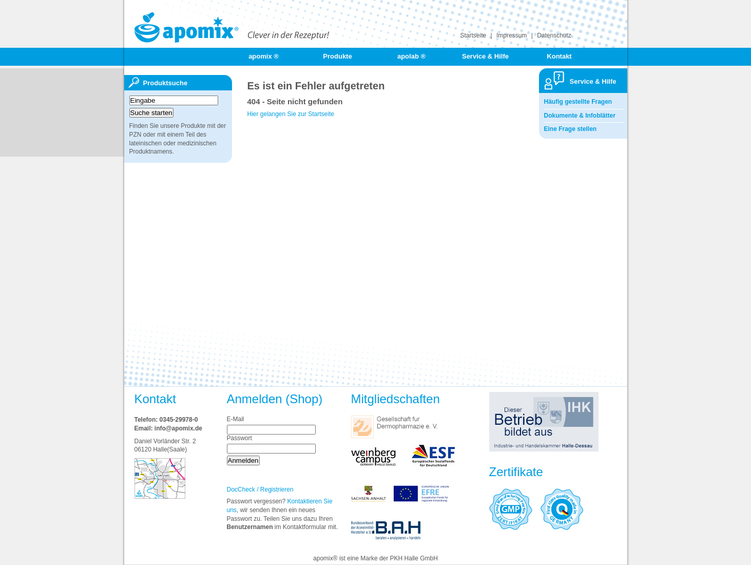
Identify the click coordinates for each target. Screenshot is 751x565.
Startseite (473, 35)
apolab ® (411, 56)
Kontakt (559, 56)
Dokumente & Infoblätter (579, 115)
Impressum (511, 35)
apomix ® (263, 56)
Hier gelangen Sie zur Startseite (290, 114)
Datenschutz (554, 35)
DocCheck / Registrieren (260, 489)
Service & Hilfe (485, 56)
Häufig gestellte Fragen (578, 101)
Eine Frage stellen (570, 129)
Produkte (337, 56)
